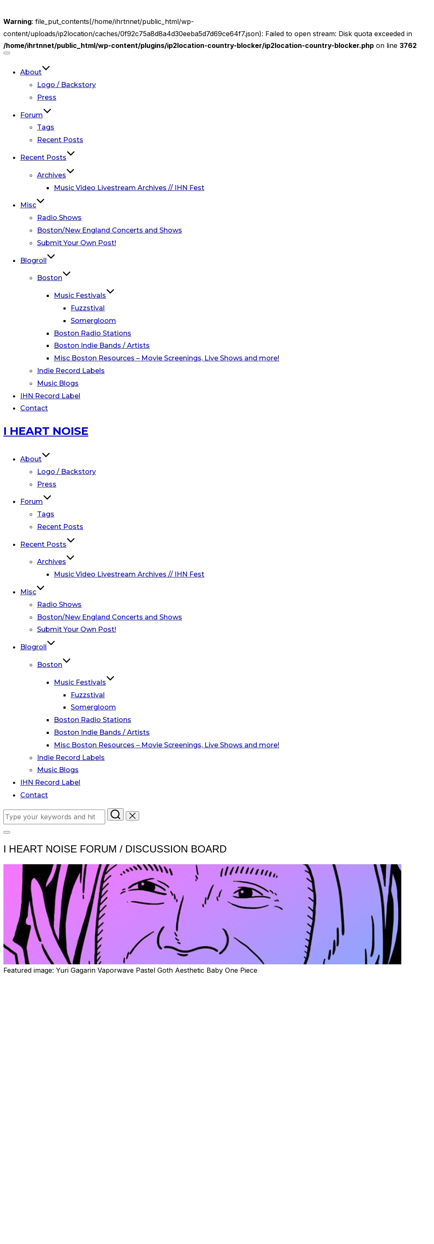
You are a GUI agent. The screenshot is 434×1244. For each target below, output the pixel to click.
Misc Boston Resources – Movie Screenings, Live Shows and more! (166, 358)
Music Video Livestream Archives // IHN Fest (129, 188)
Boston (54, 278)
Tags (45, 127)
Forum (36, 115)
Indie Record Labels (71, 371)
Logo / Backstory (66, 85)
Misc (32, 205)
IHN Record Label (50, 396)
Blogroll (38, 261)
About (35, 72)
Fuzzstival (88, 308)
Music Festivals (84, 295)
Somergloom (93, 321)
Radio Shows (59, 218)
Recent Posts (60, 140)
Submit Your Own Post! (76, 243)
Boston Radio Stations (92, 333)
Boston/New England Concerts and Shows (109, 230)
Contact (34, 408)
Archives (56, 175)
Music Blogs (58, 383)
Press (46, 97)
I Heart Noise (45, 431)
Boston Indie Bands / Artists (102, 345)
